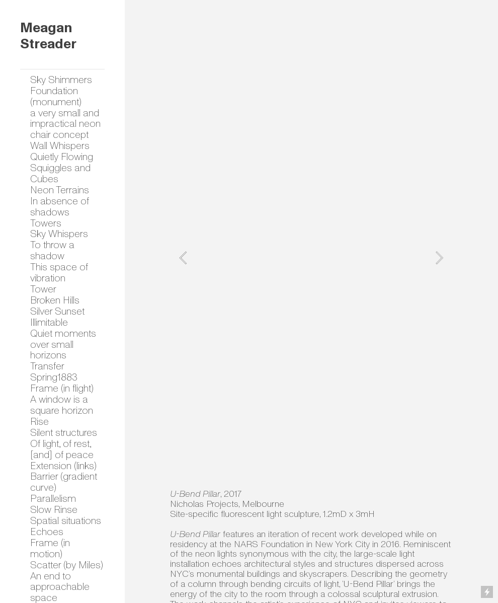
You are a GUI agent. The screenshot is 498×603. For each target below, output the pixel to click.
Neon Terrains (59, 190)
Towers (45, 223)
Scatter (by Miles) (66, 565)
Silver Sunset (57, 311)
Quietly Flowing (61, 157)
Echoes (46, 532)
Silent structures (63, 432)
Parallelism (53, 498)
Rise (39, 421)
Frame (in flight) (62, 388)
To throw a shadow (52, 250)
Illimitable (49, 322)
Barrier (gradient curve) (63, 482)
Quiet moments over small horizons (63, 344)
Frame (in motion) (50, 548)
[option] (311, 258)
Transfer (47, 366)
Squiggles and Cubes (60, 173)
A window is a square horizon (61, 405)
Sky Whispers (59, 234)
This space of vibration (59, 272)
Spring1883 (53, 377)
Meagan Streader (48, 36)
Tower (43, 289)
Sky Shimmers (61, 80)
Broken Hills (54, 300)
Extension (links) (63, 466)
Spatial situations (65, 520)
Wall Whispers (60, 146)
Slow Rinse (53, 509)
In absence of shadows (59, 206)
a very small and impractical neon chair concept (65, 124)
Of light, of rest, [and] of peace (62, 449)
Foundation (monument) (55, 96)
